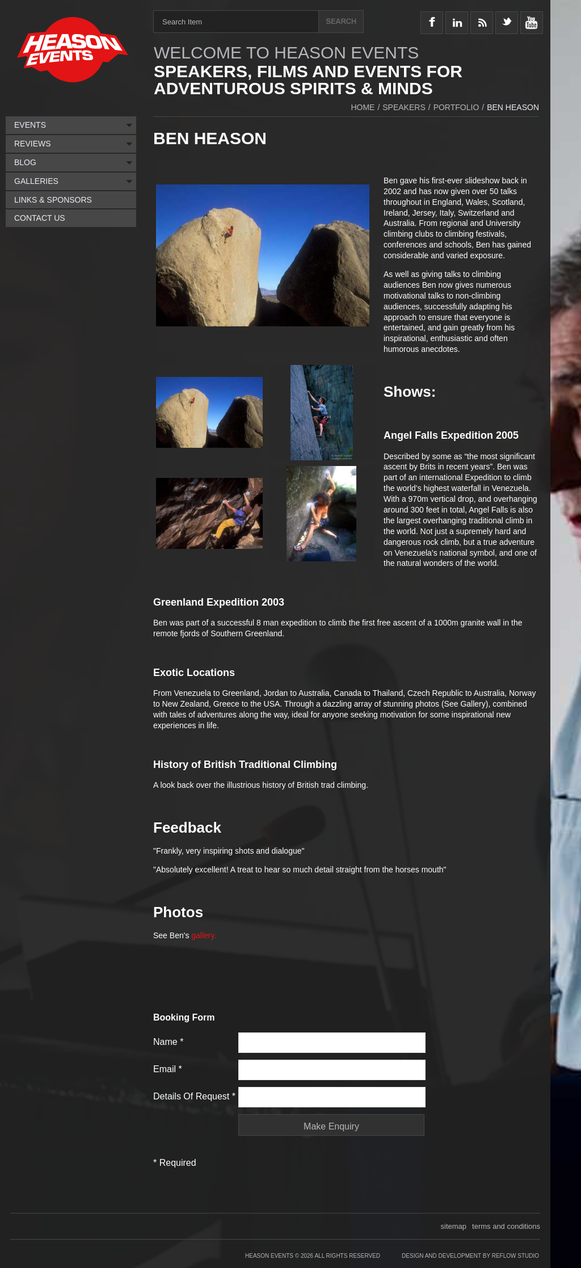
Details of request (194, 1096)
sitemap (454, 1226)
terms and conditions (506, 1226)
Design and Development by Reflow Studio (470, 1256)
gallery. (203, 935)
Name (168, 1042)
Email (167, 1069)
